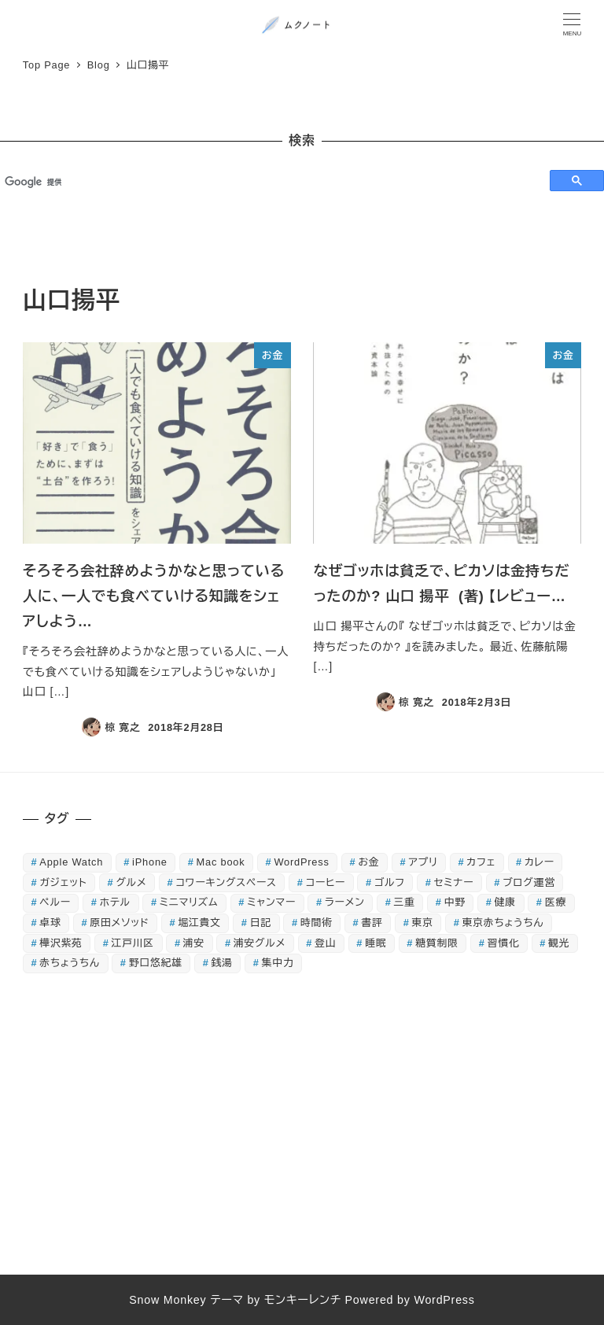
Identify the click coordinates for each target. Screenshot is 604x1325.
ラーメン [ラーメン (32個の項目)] (345, 902)
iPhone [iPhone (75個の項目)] (150, 862)
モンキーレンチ (302, 1300)
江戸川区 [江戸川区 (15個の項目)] (133, 943)
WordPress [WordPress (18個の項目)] (301, 862)
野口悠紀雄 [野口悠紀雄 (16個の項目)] (155, 963)
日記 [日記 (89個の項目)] (260, 922)
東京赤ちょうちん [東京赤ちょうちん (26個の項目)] (503, 922)
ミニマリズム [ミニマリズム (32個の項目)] (189, 902)
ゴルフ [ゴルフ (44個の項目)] (389, 882)
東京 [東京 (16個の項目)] (422, 922)
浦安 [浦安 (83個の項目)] (193, 943)
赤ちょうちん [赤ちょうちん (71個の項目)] (69, 963)
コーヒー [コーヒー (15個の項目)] (325, 882)
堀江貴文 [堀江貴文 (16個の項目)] (199, 922)
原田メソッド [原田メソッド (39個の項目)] (119, 922)
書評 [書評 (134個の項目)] (371, 922)
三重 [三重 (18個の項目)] (404, 902)
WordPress (444, 1300)
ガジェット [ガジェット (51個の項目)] (63, 882)
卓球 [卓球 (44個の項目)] (50, 922)
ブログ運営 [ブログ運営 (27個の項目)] (529, 882)
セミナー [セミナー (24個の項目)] (454, 882)
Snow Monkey (167, 1300)
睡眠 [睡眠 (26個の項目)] (375, 943)
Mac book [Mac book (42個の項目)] (221, 862)
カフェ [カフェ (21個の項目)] (480, 862)
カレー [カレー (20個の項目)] (539, 862)
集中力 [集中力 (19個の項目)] (278, 963)
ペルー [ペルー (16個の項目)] (55, 902)
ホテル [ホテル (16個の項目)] (115, 902)
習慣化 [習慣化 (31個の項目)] (504, 943)
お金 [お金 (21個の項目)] (369, 862)
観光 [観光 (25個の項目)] (558, 943)
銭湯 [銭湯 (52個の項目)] (222, 963)
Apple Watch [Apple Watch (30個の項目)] (71, 862)
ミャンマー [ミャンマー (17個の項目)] (271, 902)
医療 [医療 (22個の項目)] (555, 902)
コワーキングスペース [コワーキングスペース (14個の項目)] (225, 882)
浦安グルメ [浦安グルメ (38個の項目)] (259, 943)
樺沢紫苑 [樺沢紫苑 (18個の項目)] (60, 943)
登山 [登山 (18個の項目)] (325, 943)
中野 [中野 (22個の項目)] (455, 902)
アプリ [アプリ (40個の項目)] (422, 862)
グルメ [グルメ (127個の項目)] (131, 882)
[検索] (268, 181)
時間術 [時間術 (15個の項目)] (316, 922)
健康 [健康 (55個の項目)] (505, 902)
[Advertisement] (302, 1130)
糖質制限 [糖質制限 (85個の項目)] (436, 943)
